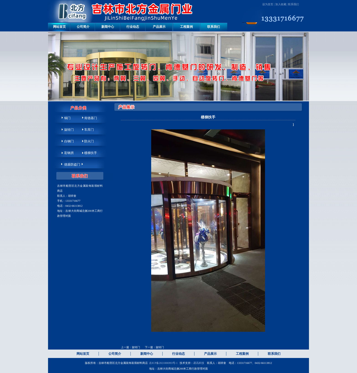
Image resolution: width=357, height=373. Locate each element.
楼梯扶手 (90, 153)
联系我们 (293, 4)
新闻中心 (107, 26)
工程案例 (186, 26)
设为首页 (267, 4)
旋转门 (69, 129)
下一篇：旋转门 (154, 347)
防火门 (89, 141)
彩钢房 (69, 153)
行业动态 (132, 26)
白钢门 (69, 141)
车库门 (89, 129)
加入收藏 (280, 4)
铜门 (67, 118)
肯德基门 (90, 118)
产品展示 (159, 26)
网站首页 (59, 26)
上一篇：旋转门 (131, 347)
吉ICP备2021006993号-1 (163, 363)
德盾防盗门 (72, 164)
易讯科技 (198, 363)
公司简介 (83, 26)
